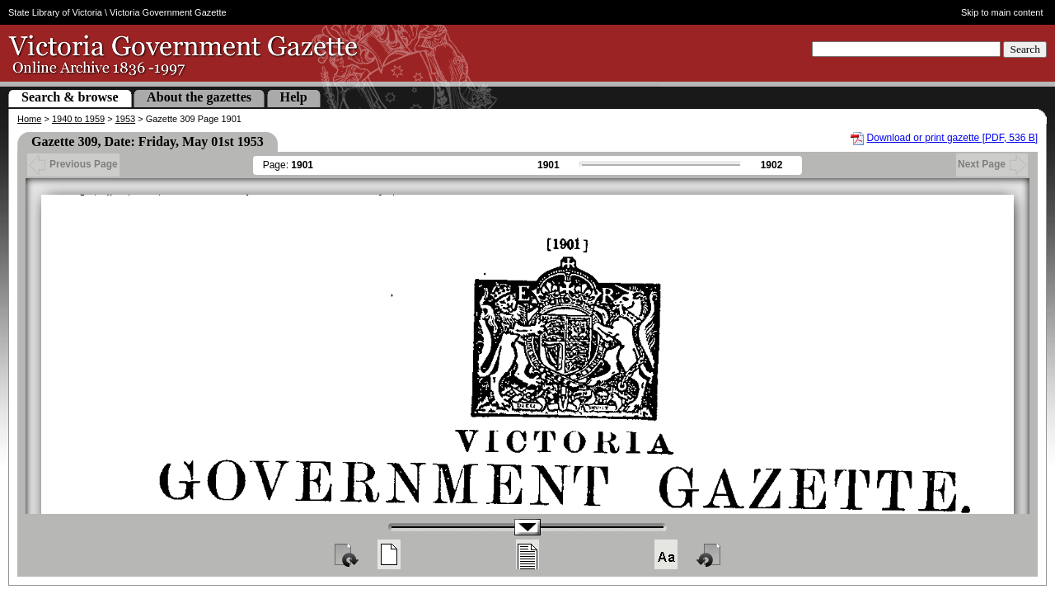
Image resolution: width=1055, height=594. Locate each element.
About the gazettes (199, 97)
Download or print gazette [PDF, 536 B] (952, 138)
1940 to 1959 (78, 119)
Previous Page (73, 164)
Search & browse (70, 97)
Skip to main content (1002, 12)
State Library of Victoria (55, 12)
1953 (125, 119)
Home (29, 119)
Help (293, 97)
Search (1025, 49)
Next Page (992, 164)
